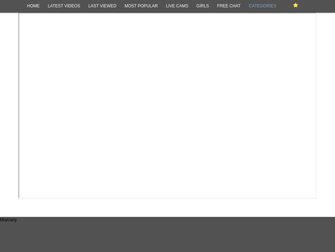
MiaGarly (8, 219)
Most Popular (141, 5)
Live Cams (177, 5)
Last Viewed (102, 5)
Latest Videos (64, 5)
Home (33, 5)
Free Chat (228, 5)
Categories (262, 5)
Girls (202, 5)
